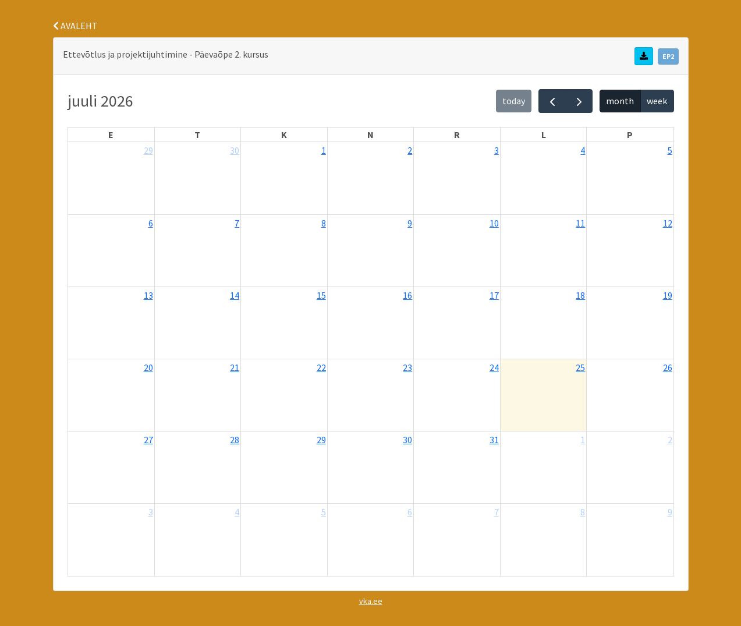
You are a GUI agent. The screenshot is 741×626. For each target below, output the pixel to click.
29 (148, 150)
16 (407, 295)
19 (667, 295)
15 (321, 295)
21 (234, 367)
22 (321, 367)
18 (580, 295)
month (620, 101)
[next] (579, 101)
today (513, 101)
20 (148, 367)
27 (148, 439)
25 (580, 367)
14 (234, 295)
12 (667, 223)
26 (667, 367)
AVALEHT (75, 25)
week (657, 101)
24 (494, 367)
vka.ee (370, 601)
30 (234, 150)
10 (494, 223)
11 (580, 223)
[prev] (552, 101)
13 (148, 295)
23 (407, 367)
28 (234, 439)
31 (494, 439)
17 (494, 295)
